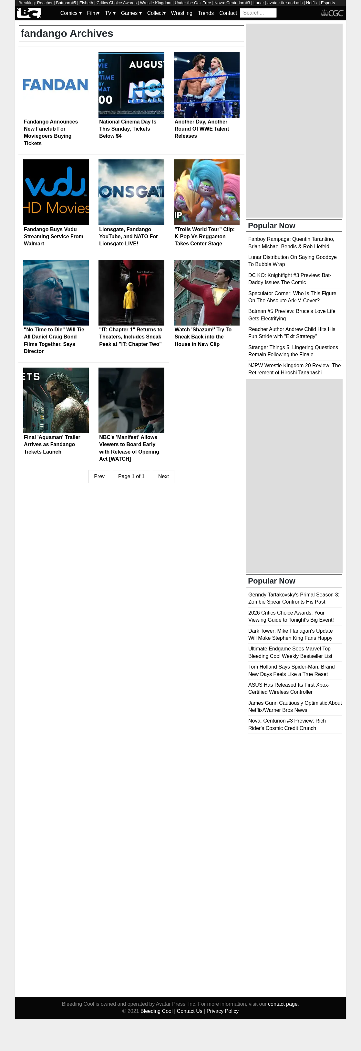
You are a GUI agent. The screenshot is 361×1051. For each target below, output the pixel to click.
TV (110, 13)
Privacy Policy (223, 1011)
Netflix (312, 2)
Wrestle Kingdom (155, 2)
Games (131, 13)
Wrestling (181, 13)
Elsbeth (86, 2)
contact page (283, 1004)
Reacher (45, 2)
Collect (156, 13)
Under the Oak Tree (193, 2)
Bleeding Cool (156, 1011)
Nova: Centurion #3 (232, 2)
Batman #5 (66, 2)
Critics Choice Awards (117, 2)
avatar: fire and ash (285, 2)
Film (93, 13)
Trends (206, 13)
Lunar (258, 2)
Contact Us (189, 1011)
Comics (71, 13)
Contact (228, 13)
